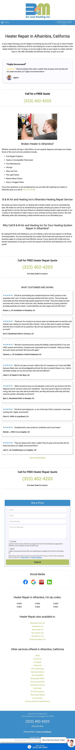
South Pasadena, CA (37, 634)
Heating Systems (37, 667)
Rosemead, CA (37, 625)
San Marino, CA (37, 631)
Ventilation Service (37, 680)
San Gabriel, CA (37, 628)
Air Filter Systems (37, 687)
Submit (37, 557)
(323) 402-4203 (64, 22)
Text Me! (13, 537)
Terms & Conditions (36, 552)
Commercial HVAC (37, 677)
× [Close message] (65, 738)
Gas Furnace (37, 693)
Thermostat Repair (37, 690)
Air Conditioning (37, 664)
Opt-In (12, 544)
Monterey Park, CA (37, 618)
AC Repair (37, 657)
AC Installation (37, 670)
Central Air (37, 660)
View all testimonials (37, 453)
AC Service (37, 654)
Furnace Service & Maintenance (37, 696)
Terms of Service (53, 735)
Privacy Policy (25, 552)
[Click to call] (37, 746)
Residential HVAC (37, 673)
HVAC (37, 651)
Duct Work (37, 683)
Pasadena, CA (37, 621)
